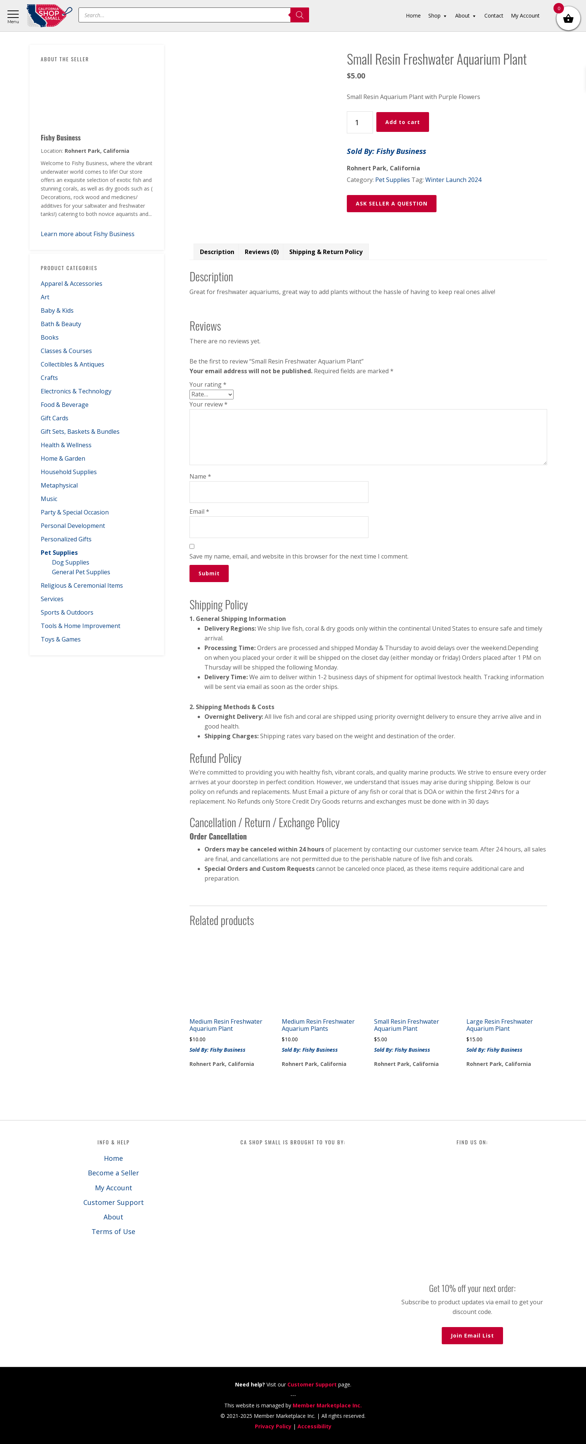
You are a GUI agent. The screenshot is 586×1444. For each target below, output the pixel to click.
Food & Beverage (65, 405)
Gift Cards (54, 418)
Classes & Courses (66, 351)
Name (200, 476)
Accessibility (314, 1426)
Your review (208, 404)
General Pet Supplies (81, 572)
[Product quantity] (360, 122)
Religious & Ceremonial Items (82, 585)
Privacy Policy (273, 1426)
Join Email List (472, 1335)
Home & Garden (63, 458)
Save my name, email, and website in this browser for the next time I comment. (298, 556)
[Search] (299, 14)
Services (52, 599)
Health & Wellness (66, 445)
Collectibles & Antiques (72, 364)
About (113, 1216)
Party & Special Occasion (75, 512)
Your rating (207, 384)
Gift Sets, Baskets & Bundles (80, 431)
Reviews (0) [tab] (262, 252)
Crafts (49, 378)
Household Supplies (69, 472)
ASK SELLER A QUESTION (392, 203)
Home (113, 1158)
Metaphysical (59, 485)
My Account (113, 1187)
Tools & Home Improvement (80, 626)
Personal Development (73, 526)
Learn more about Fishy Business (88, 234)
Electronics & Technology (76, 391)
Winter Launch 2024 (453, 180)
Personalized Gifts (66, 539)
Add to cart (402, 122)
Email (199, 511)
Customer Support (113, 1202)
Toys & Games (61, 639)
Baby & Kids (57, 310)
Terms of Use (113, 1231)
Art (45, 297)
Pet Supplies (59, 552)
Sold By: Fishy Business (386, 151)
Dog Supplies (70, 562)
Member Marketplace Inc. (327, 1405)
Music (49, 499)
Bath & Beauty (61, 324)
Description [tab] (217, 252)
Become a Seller (113, 1172)
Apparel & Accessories (71, 283)
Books (50, 337)
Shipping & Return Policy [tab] (326, 252)
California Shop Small (49, 16)
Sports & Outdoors (67, 612)
